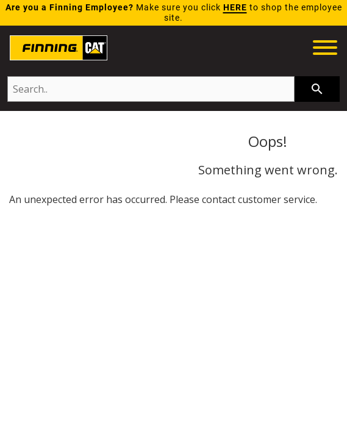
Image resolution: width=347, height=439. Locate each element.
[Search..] (151, 89)
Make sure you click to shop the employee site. (173, 12)
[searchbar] (317, 89)
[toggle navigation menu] (325, 49)
